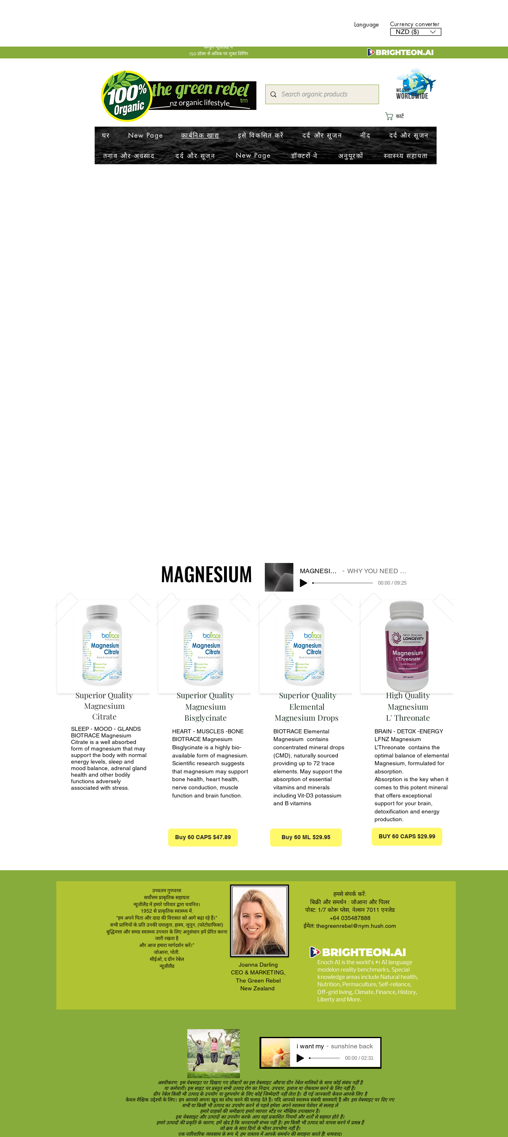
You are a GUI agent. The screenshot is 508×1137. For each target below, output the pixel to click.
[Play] (303, 583)
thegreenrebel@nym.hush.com (356, 926)
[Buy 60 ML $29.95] (306, 838)
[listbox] (415, 32)
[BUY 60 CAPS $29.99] (407, 837)
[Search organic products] (321, 94)
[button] (415, 32)
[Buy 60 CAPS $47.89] (203, 838)
